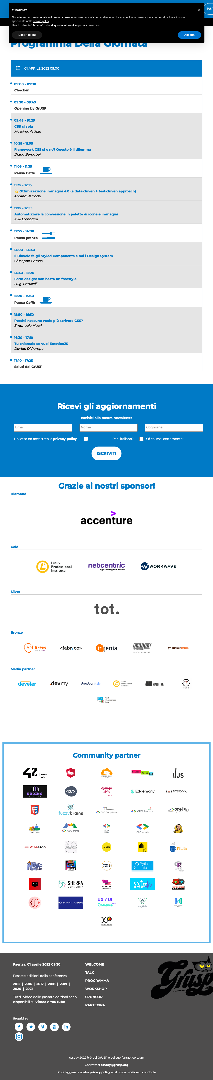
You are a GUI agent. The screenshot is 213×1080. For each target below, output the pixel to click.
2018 (51, 984)
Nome (86, 427)
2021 (29, 989)
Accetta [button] (189, 34)
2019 (63, 984)
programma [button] (97, 981)
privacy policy (100, 1072)
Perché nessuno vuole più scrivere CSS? (48, 321)
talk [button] (89, 973)
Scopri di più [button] (27, 34)
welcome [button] (94, 964)
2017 (40, 984)
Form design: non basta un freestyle (45, 279)
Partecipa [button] (95, 1005)
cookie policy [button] (41, 21)
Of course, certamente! (164, 439)
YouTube (57, 1002)
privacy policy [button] (65, 439)
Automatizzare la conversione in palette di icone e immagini (66, 214)
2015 (16, 984)
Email (19, 427)
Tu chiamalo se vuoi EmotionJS (41, 344)
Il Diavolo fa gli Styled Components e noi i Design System (63, 256)
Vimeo (40, 1002)
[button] (106, 531)
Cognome (154, 427)
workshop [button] (96, 989)
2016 (28, 984)
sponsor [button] (94, 997)
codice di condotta (142, 1072)
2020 (17, 989)
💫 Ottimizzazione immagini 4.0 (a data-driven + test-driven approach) (75, 191)
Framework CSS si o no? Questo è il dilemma (52, 149)
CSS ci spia (23, 126)
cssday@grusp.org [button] (114, 1065)
